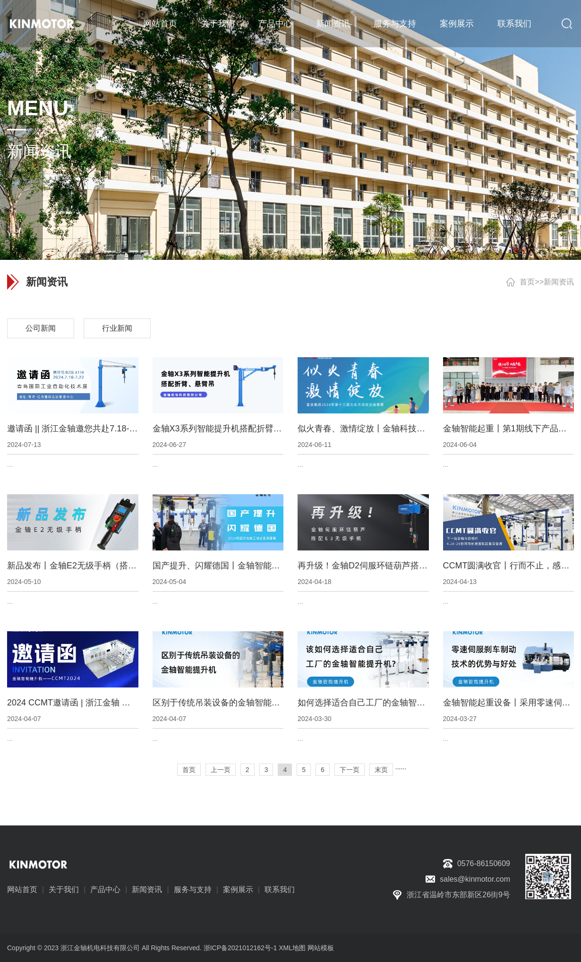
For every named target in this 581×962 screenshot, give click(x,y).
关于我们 (218, 23)
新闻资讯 (333, 23)
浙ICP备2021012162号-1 (240, 948)
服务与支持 (395, 23)
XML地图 (292, 948)
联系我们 (514, 23)
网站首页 (160, 23)
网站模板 (321, 948)
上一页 (221, 769)
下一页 (349, 769)
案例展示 (457, 23)
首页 (527, 282)
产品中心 (275, 23)
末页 (381, 769)
